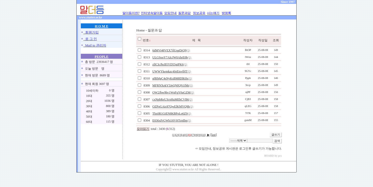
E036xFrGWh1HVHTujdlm (171, 120)
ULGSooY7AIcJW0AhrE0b (171, 57)
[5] (186, 134)
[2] (176, 134)
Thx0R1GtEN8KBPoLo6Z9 (171, 113)
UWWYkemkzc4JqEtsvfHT (171, 71)
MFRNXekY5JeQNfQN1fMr (172, 85)
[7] (193, 134)
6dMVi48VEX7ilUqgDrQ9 (171, 50)
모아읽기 (143, 129)
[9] (199, 134)
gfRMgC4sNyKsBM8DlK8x (172, 78)
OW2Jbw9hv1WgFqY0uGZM (173, 92)
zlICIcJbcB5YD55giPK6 (169, 64)
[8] (196, 134)
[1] (173, 134)
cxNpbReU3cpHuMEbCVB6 (172, 99)
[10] (203, 134)
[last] (213, 135)
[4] (183, 134)
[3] (180, 134)
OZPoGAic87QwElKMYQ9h (172, 106)
